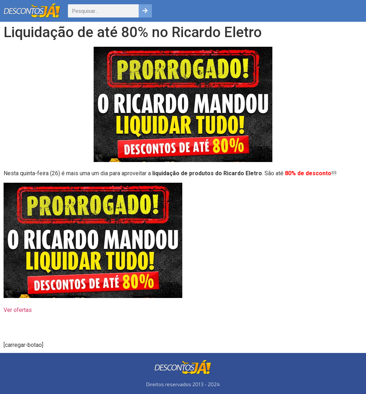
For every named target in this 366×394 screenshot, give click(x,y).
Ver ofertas (18, 310)
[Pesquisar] (145, 10)
